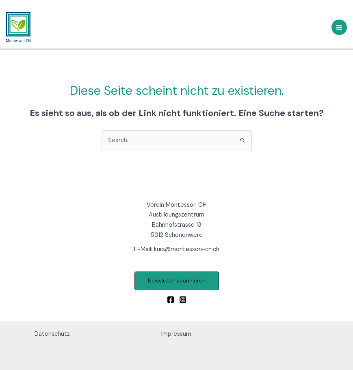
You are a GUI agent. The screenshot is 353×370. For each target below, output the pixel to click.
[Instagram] (182, 299)
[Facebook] (170, 299)
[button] (176, 281)
